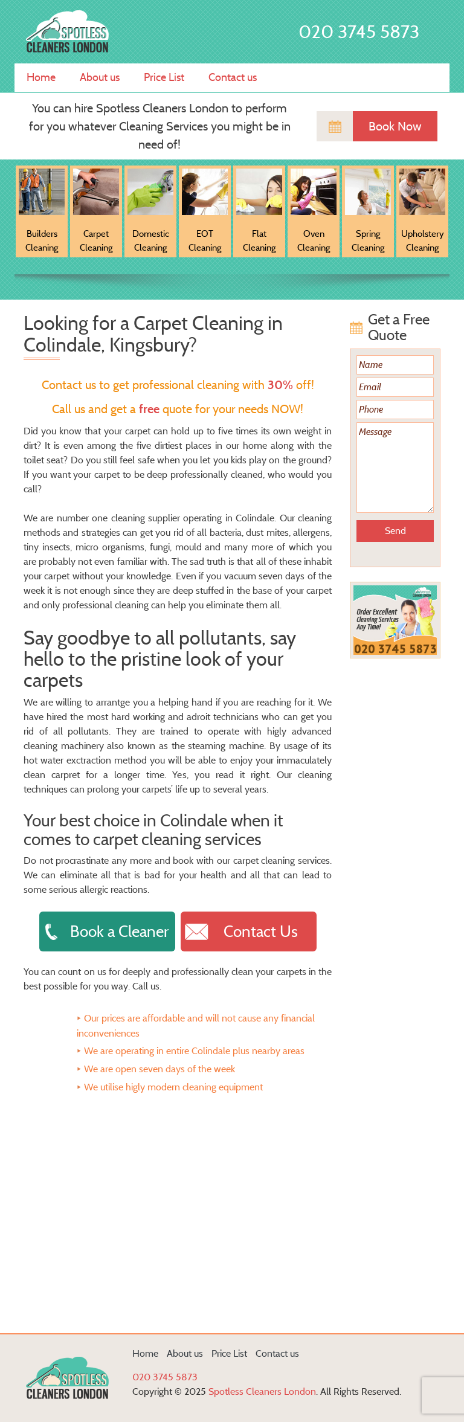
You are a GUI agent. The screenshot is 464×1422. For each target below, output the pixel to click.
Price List (164, 77)
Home (41, 77)
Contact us (232, 77)
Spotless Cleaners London (262, 1391)
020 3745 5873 (358, 32)
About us (100, 77)
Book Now (395, 126)
